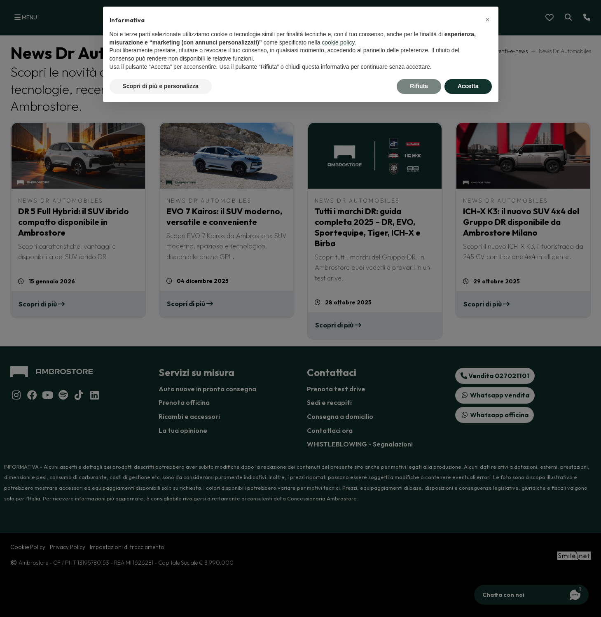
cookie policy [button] (338, 42)
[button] (487, 19)
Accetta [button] (468, 86)
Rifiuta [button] (419, 86)
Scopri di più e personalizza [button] (161, 86)
